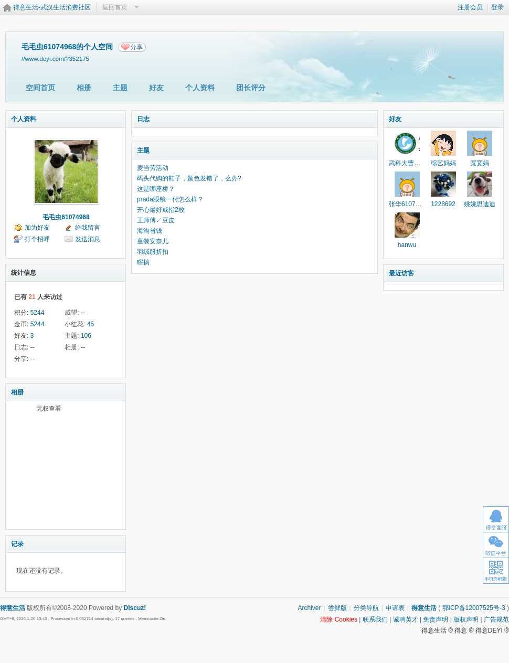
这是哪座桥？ (156, 189)
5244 (37, 312)
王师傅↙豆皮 (156, 220)
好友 (156, 87)
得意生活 (424, 608)
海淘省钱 (149, 230)
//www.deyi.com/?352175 (55, 58)
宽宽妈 (479, 163)
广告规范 (496, 619)
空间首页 (40, 87)
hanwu (407, 245)
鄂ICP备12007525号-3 (473, 608)
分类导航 (366, 608)
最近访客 (401, 273)
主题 (120, 87)
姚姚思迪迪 (479, 204)
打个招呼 (37, 239)
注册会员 (470, 7)
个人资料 (200, 87)
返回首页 (115, 7)
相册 (84, 87)
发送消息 (87, 239)
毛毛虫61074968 (66, 217)
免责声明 (435, 619)
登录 (497, 7)
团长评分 (251, 87)
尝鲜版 (337, 608)
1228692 (443, 204)
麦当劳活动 (152, 168)
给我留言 (87, 227)
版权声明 (466, 619)
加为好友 (37, 227)
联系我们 (375, 619)
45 (90, 324)
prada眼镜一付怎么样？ (170, 199)
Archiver (309, 608)
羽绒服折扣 (152, 251)
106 (86, 335)
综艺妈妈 (443, 163)
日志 (143, 119)
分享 (136, 47)
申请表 (395, 608)
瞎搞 (143, 262)
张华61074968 (409, 204)
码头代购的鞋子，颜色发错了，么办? (189, 178)
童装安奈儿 (152, 241)
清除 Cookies (338, 619)
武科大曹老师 (408, 163)
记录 (17, 544)
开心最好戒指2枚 (161, 209)
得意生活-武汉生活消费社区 (52, 7)
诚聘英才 (405, 619)
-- (83, 312)
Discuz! (135, 608)
